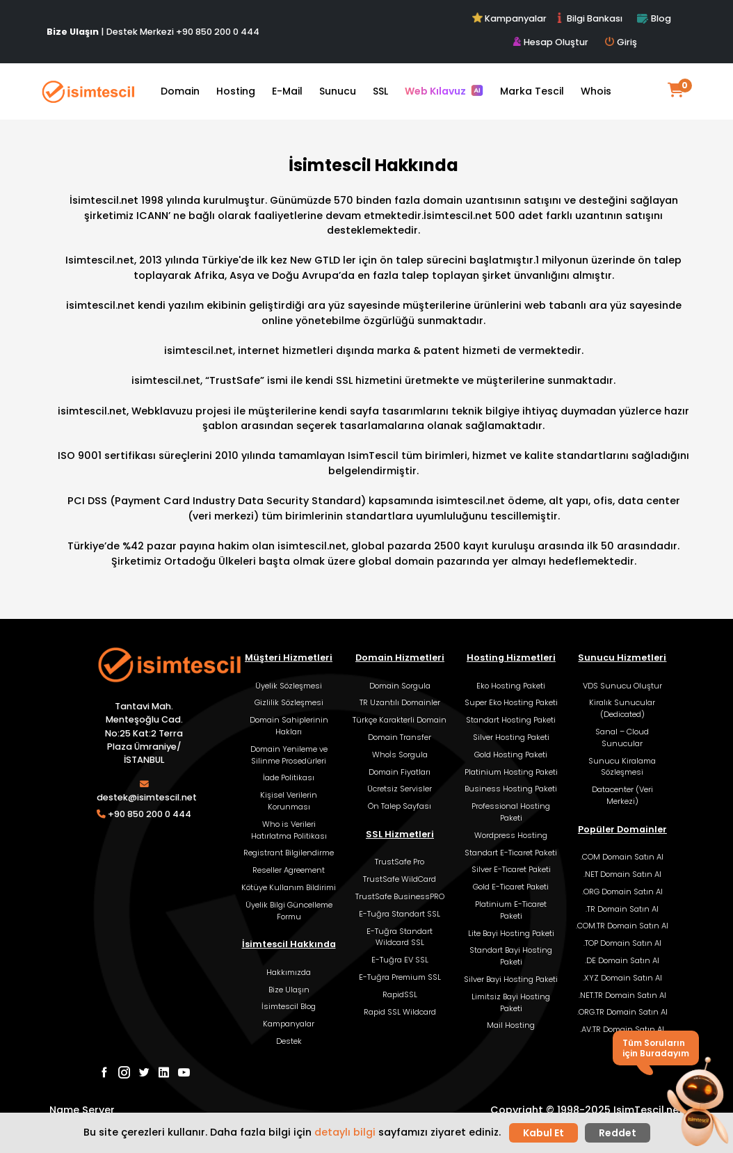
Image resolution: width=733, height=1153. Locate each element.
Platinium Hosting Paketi (511, 771)
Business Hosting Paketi (511, 788)
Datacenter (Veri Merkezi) (622, 795)
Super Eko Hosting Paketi (511, 702)
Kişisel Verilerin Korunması (288, 800)
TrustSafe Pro (399, 861)
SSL (380, 91)
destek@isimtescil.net (147, 797)
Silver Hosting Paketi (511, 737)
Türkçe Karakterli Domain (399, 719)
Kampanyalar (510, 18)
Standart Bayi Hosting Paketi (510, 955)
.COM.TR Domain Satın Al (622, 925)
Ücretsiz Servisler (399, 788)
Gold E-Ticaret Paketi (511, 886)
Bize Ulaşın (288, 989)
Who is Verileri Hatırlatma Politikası (289, 830)
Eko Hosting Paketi (510, 685)
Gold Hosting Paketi (510, 754)
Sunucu (337, 91)
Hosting (235, 91)
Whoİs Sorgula (400, 754)
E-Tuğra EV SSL (399, 959)
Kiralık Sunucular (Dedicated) (622, 708)
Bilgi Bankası (588, 18)
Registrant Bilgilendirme (288, 852)
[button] (696, 1102)
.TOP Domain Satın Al (622, 943)
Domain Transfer (399, 737)
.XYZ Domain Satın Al (622, 977)
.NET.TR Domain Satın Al (622, 995)
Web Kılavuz (444, 91)
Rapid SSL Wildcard (400, 1011)
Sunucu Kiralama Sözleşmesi (622, 766)
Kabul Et (543, 1133)
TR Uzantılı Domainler (400, 702)
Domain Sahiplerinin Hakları (289, 725)
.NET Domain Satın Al (622, 874)
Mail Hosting (511, 1025)
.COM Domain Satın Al (622, 856)
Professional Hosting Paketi (511, 811)
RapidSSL (399, 994)
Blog (653, 18)
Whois (596, 91)
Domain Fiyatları (399, 771)
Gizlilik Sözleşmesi (289, 702)
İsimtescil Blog (288, 1006)
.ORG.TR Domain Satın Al (622, 1011)
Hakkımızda (288, 972)
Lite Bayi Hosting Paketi (511, 933)
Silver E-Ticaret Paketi (511, 869)
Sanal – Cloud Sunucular (622, 737)
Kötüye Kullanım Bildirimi (288, 887)
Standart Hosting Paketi (511, 719)
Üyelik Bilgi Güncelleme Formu (288, 910)
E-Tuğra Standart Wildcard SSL (399, 937)
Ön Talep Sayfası (399, 806)
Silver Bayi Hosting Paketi (511, 979)
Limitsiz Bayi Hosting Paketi (511, 1002)
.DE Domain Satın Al (622, 960)
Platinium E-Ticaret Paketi (511, 909)
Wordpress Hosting (510, 835)
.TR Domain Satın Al (622, 908)
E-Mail (287, 91)
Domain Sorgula (399, 685)
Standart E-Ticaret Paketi (511, 852)
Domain (180, 91)
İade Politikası (288, 777)
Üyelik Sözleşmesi (288, 685)
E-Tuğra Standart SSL (399, 913)
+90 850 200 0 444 (217, 32)
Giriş (621, 42)
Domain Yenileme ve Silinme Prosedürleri (289, 754)
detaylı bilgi (345, 1132)
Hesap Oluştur (550, 42)
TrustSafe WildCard (399, 879)
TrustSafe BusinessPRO (399, 896)
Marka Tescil (532, 91)
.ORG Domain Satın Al (622, 891)
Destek (289, 1041)
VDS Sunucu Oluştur (622, 685)
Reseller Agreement (288, 870)
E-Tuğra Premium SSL (400, 977)
